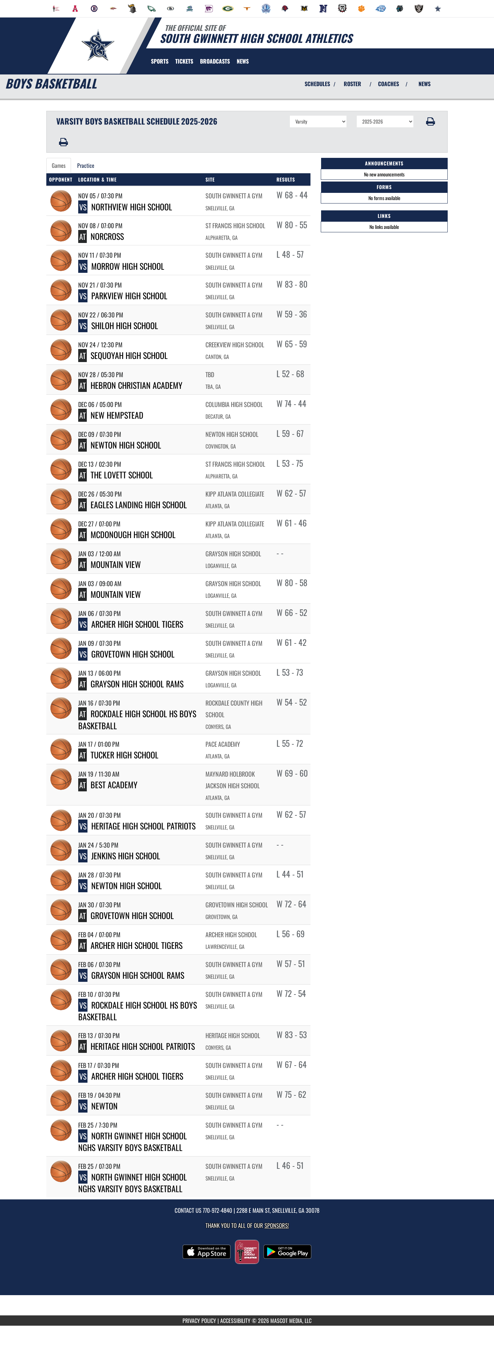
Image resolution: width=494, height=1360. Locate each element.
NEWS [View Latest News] (425, 83)
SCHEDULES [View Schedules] (317, 83)
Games (59, 165)
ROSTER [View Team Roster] (352, 83)
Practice (85, 165)
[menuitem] (56, 8)
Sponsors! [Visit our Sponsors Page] (276, 1225)
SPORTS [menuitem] (159, 61)
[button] (431, 121)
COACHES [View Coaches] (388, 83)
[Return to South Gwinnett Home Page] (98, 45)
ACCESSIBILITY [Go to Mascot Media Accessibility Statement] (235, 1320)
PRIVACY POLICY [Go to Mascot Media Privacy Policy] (199, 1320)
